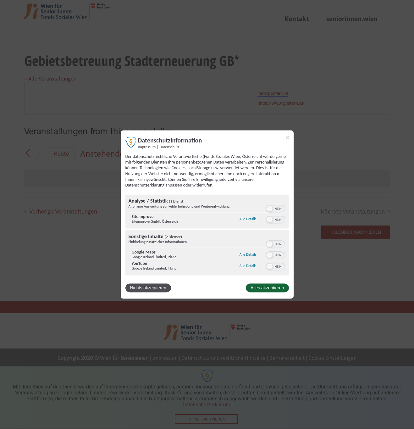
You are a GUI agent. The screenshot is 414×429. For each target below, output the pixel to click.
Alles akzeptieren (267, 288)
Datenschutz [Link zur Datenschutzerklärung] (169, 146)
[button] (270, 209)
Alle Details (248, 219)
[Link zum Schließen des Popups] (287, 137)
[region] (207, 236)
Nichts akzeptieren (148, 288)
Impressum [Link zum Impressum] (147, 146)
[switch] (275, 208)
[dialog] (207, 214)
